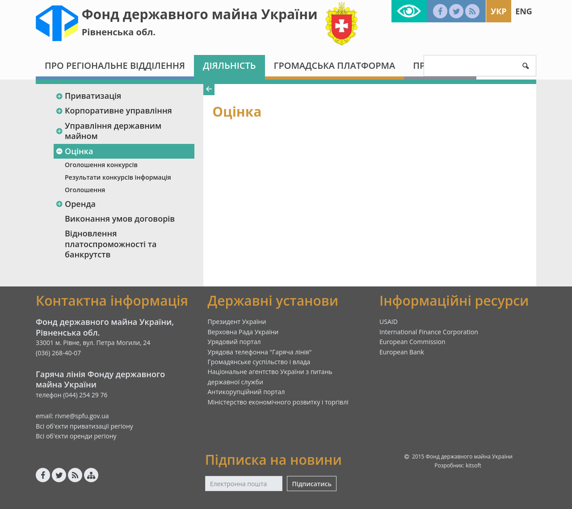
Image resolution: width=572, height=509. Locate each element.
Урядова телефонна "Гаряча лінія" (260, 352)
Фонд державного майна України (200, 14)
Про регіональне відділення (115, 65)
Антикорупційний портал (246, 391)
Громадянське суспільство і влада (259, 362)
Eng (523, 11)
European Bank (401, 352)
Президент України (237, 321)
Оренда (75, 203)
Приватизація (88, 95)
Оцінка (74, 151)
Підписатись (311, 484)
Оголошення (85, 189)
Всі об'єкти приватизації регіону (84, 426)
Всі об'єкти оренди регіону (76, 436)
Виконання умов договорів (120, 218)
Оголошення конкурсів (101, 164)
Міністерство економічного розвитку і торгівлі (278, 402)
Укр (498, 11)
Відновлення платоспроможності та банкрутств (110, 244)
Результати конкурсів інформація (118, 177)
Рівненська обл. (119, 32)
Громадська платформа (334, 65)
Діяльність (229, 65)
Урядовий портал (234, 341)
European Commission (412, 341)
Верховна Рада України (243, 332)
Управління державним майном (108, 130)
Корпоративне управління (113, 110)
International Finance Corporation (428, 332)
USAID (388, 321)
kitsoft (473, 465)
